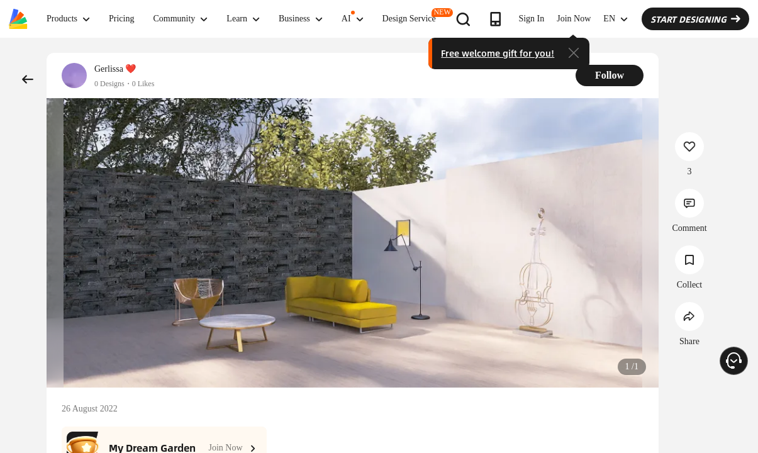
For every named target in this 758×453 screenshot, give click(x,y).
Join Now (574, 18)
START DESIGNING (695, 19)
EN (615, 19)
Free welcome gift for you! (497, 53)
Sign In (531, 18)
